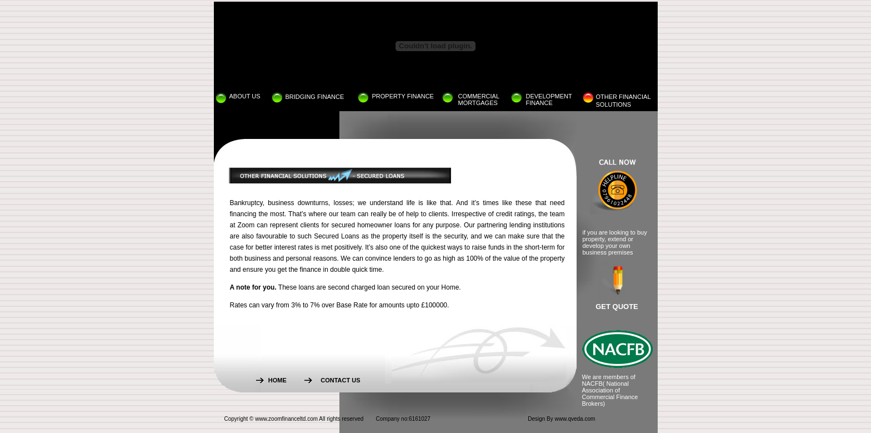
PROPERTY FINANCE (403, 96)
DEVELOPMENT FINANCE (549, 99)
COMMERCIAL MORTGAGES (478, 99)
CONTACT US (340, 380)
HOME (277, 380)
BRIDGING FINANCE (315, 96)
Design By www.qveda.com (561, 419)
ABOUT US (245, 96)
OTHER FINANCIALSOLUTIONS (623, 100)
